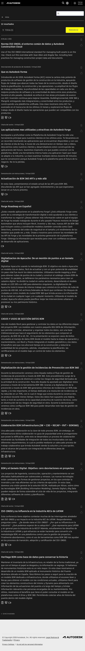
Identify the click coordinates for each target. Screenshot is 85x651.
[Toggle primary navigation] (2, 3)
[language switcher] (68, 3)
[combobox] (73, 30)
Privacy (17, 640)
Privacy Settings (8, 644)
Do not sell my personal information (30, 644)
